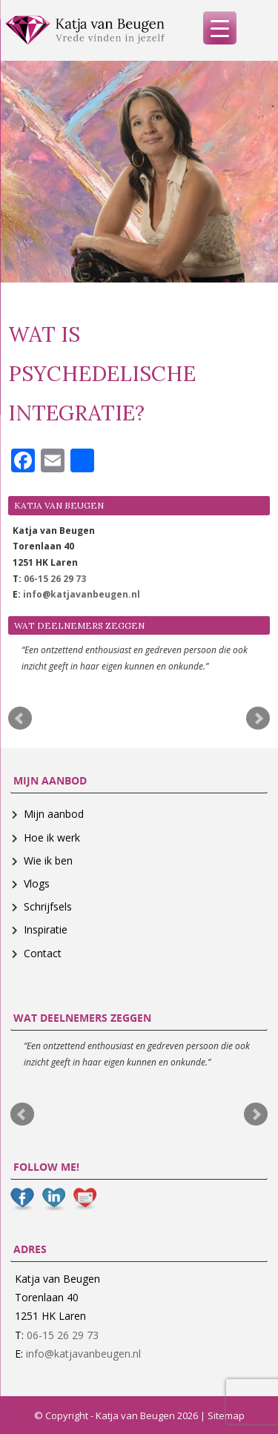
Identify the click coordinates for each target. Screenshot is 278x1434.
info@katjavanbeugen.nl (81, 594)
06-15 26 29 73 (55, 578)
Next (258, 718)
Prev (20, 718)
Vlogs (37, 883)
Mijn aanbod (54, 814)
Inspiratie (45, 929)
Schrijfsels (48, 906)
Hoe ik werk (52, 837)
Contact (43, 953)
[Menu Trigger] (219, 27)
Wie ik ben (48, 860)
